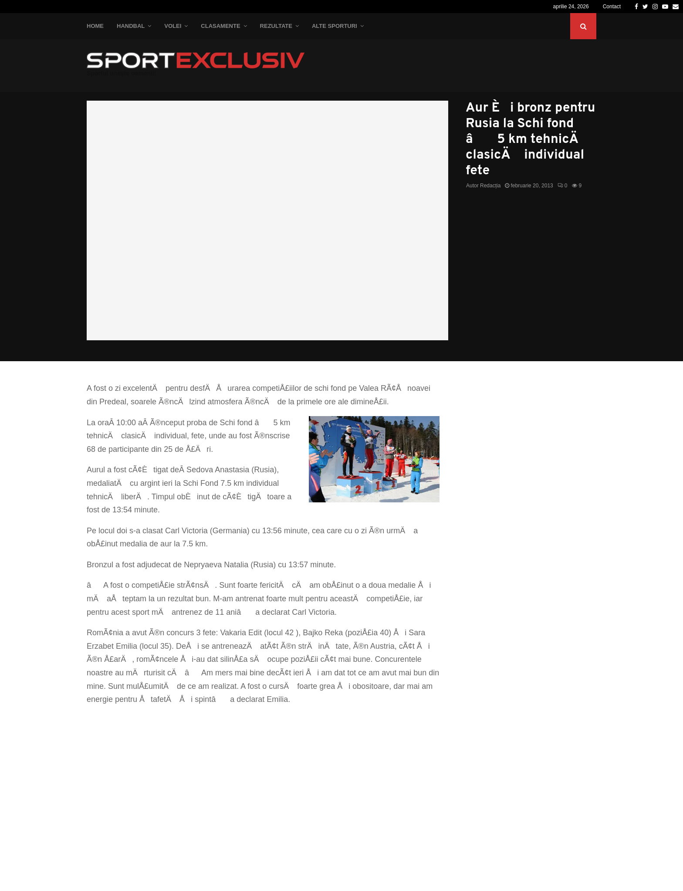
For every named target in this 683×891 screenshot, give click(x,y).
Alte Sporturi (334, 26)
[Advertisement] (263, 776)
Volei (172, 26)
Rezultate (276, 26)
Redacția (490, 186)
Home (95, 26)
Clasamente (220, 26)
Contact (612, 6)
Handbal (131, 26)
